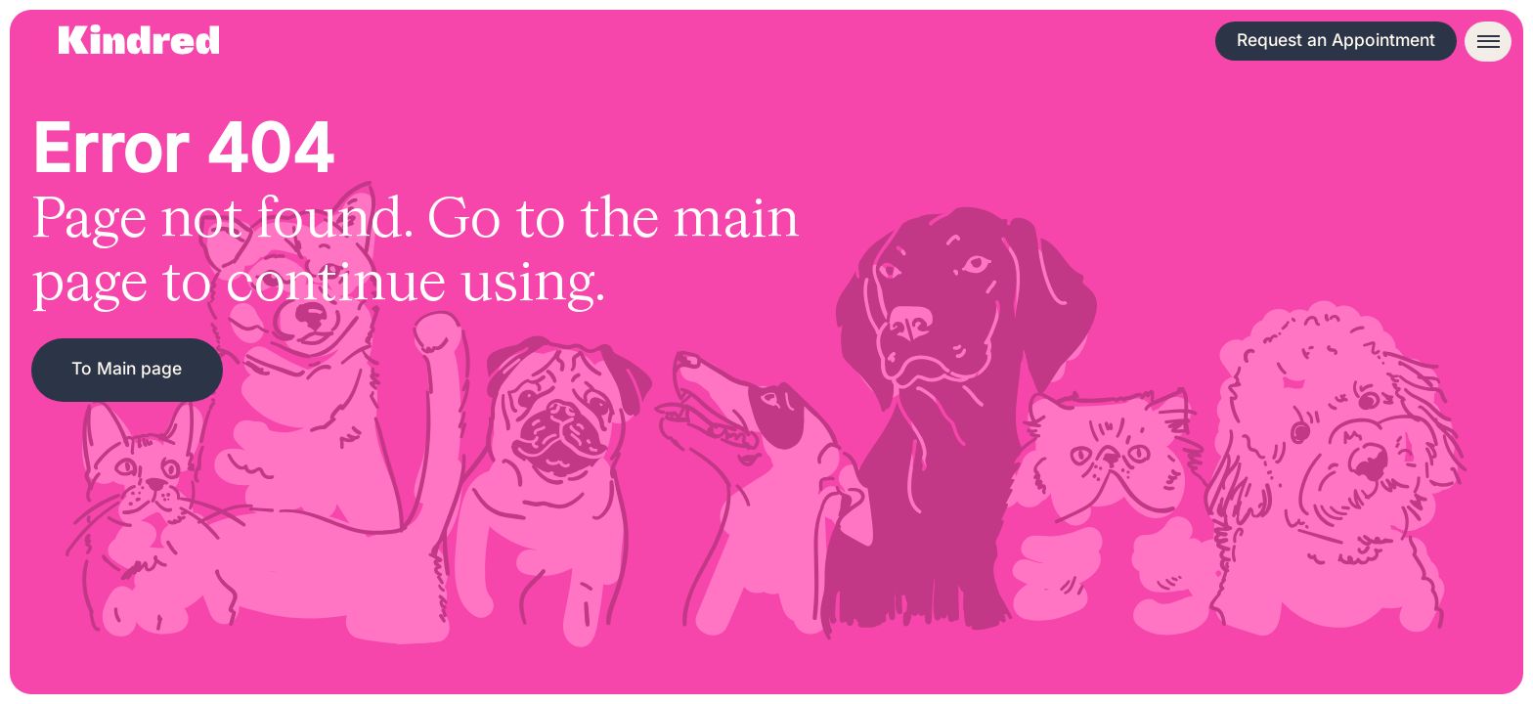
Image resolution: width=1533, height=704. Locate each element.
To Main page (126, 368)
